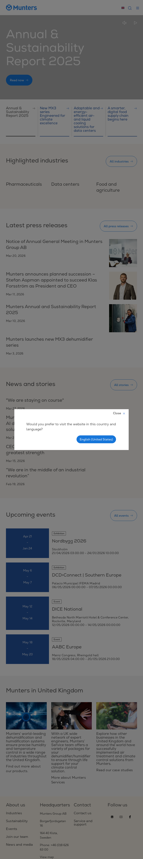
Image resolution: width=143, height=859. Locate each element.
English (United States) (96, 439)
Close (119, 413)
